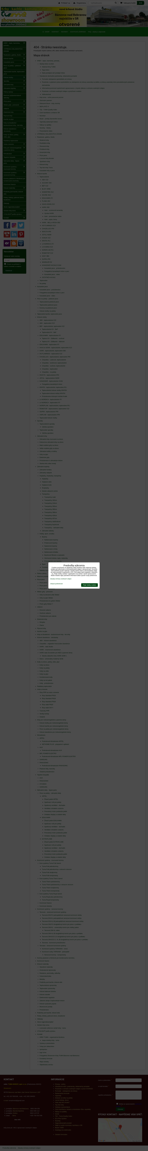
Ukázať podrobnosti (56, 584)
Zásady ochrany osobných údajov (60, 579)
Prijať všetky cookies (89, 585)
